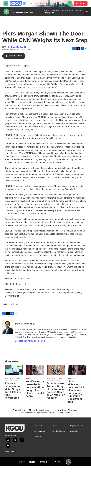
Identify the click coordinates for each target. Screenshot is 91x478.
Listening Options (58, 443)
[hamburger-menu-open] (5, 3)
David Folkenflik (18, 49)
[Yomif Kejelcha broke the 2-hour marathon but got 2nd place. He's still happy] (35, 382)
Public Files (38, 448)
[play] (6, 11)
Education (72, 390)
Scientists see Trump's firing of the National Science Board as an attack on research (56, 402)
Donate (81, 3)
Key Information (39, 443)
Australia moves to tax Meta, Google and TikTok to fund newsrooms (13, 402)
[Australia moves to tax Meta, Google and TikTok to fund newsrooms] (14, 382)
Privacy (54, 437)
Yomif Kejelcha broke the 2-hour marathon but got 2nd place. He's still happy (35, 400)
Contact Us (74, 443)
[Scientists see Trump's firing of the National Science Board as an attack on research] (56, 382)
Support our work (76, 437)
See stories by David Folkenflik (30, 343)
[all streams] (87, 11)
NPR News (15, 306)
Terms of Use (38, 437)
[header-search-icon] (70, 3)
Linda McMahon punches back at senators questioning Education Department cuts (76, 403)
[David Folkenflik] (7, 329)
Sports (28, 390)
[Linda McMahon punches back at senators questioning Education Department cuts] (77, 382)
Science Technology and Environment (12, 391)
